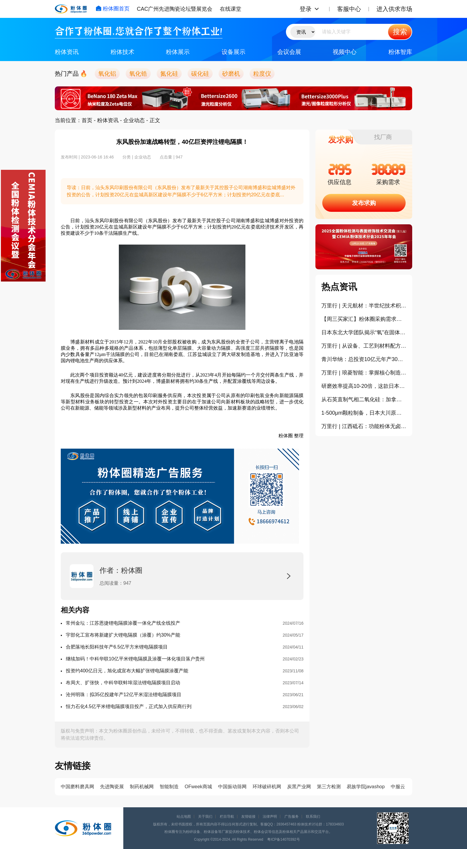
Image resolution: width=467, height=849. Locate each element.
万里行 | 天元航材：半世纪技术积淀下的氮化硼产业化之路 (363, 306)
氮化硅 (169, 73)
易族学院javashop (366, 786)
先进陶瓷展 (112, 786)
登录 (306, 9)
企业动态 (134, 120)
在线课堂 (230, 9)
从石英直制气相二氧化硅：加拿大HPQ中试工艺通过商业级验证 (363, 399)
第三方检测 (329, 786)
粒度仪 (262, 73)
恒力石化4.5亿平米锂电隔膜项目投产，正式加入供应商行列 (129, 706)
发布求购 (364, 203)
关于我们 (205, 816)
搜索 (400, 32)
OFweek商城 (198, 786)
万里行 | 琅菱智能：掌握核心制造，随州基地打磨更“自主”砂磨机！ (363, 373)
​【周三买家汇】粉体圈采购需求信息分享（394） (363, 319)
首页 (87, 120)
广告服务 (291, 816)
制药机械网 (142, 786)
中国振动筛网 (232, 786)
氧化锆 (138, 73)
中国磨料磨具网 (77, 786)
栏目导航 (227, 816)
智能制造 (169, 786)
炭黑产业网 (299, 786)
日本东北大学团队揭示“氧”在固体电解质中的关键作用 (363, 332)
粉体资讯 (67, 52)
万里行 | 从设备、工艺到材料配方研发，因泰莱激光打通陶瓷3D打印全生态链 (363, 346)
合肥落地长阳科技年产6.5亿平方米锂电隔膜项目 (117, 646)
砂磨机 (231, 73)
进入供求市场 (394, 9)
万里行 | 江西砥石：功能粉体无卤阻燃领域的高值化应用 (363, 426)
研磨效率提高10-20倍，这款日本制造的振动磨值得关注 (363, 386)
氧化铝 (107, 73)
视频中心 (345, 52)
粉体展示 (178, 52)
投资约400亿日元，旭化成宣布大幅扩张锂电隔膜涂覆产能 (127, 670)
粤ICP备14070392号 (283, 839)
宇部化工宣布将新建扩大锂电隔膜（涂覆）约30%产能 (123, 634)
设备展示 (233, 52)
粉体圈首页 (113, 9)
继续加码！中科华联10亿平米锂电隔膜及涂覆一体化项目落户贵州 (135, 658)
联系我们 (313, 816)
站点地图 (184, 816)
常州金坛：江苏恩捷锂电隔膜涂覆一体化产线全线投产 (123, 623)
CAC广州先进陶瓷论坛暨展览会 (174, 9)
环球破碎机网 (267, 786)
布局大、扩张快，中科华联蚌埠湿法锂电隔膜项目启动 (123, 682)
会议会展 (289, 52)
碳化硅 (200, 73)
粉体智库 (400, 52)
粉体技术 (122, 52)
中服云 (398, 786)
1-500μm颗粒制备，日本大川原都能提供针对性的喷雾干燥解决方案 (363, 413)
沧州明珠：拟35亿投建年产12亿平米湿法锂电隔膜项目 (123, 694)
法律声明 (270, 816)
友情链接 (248, 816)
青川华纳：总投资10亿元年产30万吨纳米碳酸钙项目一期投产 (363, 359)
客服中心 (349, 9)
